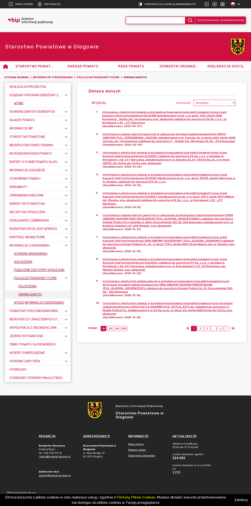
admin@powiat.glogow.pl (55, 475)
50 (117, 328)
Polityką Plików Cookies (136, 497)
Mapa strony (21, 4)
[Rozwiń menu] (66, 111)
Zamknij (241, 500)
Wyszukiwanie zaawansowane (221, 20)
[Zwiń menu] (66, 95)
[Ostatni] (233, 328)
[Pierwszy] (188, 328)
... (214, 328)
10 (103, 328)
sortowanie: (183, 102)
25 (110, 328)
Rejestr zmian (137, 449)
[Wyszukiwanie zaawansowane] (155, 20)
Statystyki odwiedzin (141, 455)
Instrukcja (49, 4)
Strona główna (16, 77)
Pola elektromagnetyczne (98, 77)
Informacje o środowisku (53, 77)
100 (124, 328)
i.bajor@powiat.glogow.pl (54, 456)
